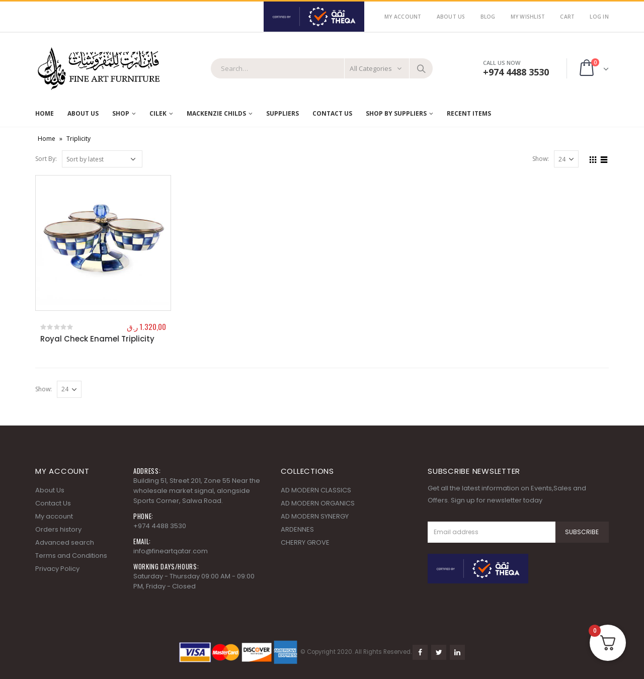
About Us (451, 16)
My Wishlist (528, 16)
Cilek (158, 113)
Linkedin (457, 652)
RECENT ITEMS (469, 113)
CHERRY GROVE (305, 542)
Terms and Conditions (71, 555)
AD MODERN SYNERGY (315, 516)
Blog (488, 16)
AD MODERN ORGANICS (318, 503)
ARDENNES (297, 529)
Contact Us (332, 113)
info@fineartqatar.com (170, 551)
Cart (567, 16)
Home (44, 113)
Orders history (58, 529)
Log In (599, 16)
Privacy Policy (57, 568)
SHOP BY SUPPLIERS (396, 113)
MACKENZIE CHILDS (216, 113)
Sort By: (46, 158)
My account (54, 516)
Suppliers (282, 113)
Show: (540, 158)
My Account (403, 16)
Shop (120, 113)
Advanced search (64, 542)
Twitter (438, 652)
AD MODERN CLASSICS (316, 490)
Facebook (420, 652)
